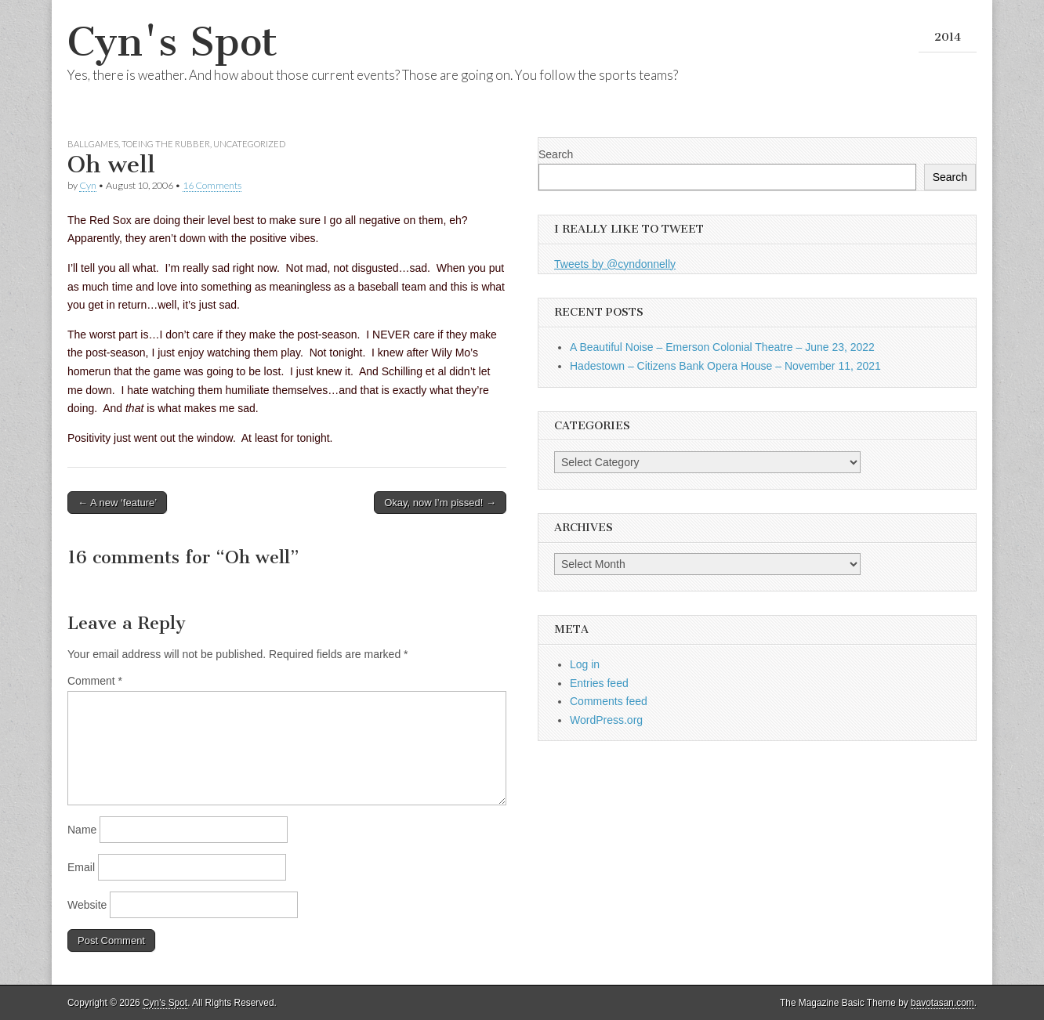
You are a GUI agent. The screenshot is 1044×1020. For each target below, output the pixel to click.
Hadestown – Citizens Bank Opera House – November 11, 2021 (725, 366)
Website (87, 905)
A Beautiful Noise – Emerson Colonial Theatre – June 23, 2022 (722, 347)
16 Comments (212, 185)
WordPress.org (606, 720)
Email (81, 867)
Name (81, 829)
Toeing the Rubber (165, 144)
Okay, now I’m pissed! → (440, 502)
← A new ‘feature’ (117, 502)
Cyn (87, 185)
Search (555, 154)
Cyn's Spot (172, 42)
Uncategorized (249, 144)
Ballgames (92, 144)
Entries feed (599, 683)
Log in (585, 664)
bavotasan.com (942, 1002)
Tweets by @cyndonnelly (615, 264)
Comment (94, 681)
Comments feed (608, 701)
